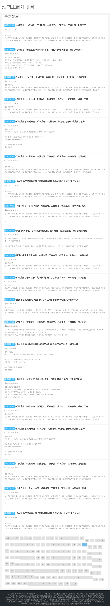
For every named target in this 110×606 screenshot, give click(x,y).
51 (74, 551)
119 (48, 577)
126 (90, 577)
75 (99, 560)
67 (58, 558)
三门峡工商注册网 (89, 594)
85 (53, 564)
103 (51, 571)
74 (94, 560)
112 (7, 577)
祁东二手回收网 (95, 600)
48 (58, 551)
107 (74, 571)
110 (92, 573)
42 (27, 551)
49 (63, 551)
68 (63, 558)
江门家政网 (44, 597)
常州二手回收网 (84, 600)
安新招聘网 (51, 601)
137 (55, 584)
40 (17, 551)
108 (80, 571)
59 (17, 557)
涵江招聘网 (43, 601)
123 (72, 577)
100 (33, 571)
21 (17, 545)
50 (69, 551)
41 (22, 551)
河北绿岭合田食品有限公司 (88, 598)
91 (84, 564)
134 (37, 584)
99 (27, 571)
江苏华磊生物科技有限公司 (58, 600)
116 (31, 577)
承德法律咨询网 (80, 597)
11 (66, 538)
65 (48, 558)
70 (74, 558)
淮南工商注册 (10, 25)
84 (48, 564)
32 (74, 545)
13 (76, 538)
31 (69, 545)
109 (86, 571)
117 (37, 577)
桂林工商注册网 (72, 598)
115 (25, 577)
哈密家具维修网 (33, 601)
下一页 (73, 584)
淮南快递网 (27, 597)
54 (89, 553)
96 (12, 571)
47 (53, 551)
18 (102, 540)
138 (60, 584)
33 (79, 545)
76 (7, 564)
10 (61, 538)
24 (33, 545)
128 (101, 579)
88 (69, 564)
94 (99, 566)
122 (66, 577)
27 (48, 545)
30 (63, 545)
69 (69, 558)
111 (98, 573)
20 (12, 545)
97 (17, 571)
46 (48, 551)
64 (43, 558)
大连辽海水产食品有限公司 (19, 595)
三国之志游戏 (33, 595)
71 (79, 558)
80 (27, 564)
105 (63, 571)
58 (12, 557)
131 (19, 583)
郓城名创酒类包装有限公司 (20, 600)
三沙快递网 (90, 597)
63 (38, 558)
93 (94, 566)
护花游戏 (69, 594)
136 (49, 584)
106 (68, 571)
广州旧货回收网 (69, 597)
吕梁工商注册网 (25, 598)
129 (7, 583)
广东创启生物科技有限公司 (47, 595)
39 (12, 551)
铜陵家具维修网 (13, 598)
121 (60, 577)
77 (12, 564)
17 (97, 540)
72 (84, 558)
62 (33, 558)
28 (53, 545)
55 (94, 553)
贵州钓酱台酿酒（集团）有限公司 (87, 595)
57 (7, 557)
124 (78, 577)
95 (7, 570)
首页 (7, 538)
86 (58, 564)
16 (92, 540)
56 (99, 553)
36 (95, 547)
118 (42, 577)
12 (71, 538)
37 (100, 547)
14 (82, 538)
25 (38, 545)
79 (22, 564)
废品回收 (62, 594)
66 (53, 558)
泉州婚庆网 (59, 601)
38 (7, 551)
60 (22, 558)
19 (7, 544)
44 (38, 551)
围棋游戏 (64, 598)
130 (13, 583)
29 (58, 545)
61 (27, 558)
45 (43, 551)
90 (79, 564)
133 (31, 584)
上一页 (15, 538)
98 (22, 571)
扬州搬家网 (35, 597)
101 (39, 571)
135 (43, 584)
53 (84, 551)
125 (84, 577)
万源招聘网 (52, 597)
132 (25, 583)
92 (89, 564)
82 (38, 564)
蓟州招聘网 (67, 601)
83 (43, 564)
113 (13, 577)
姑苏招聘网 (75, 601)
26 (43, 545)
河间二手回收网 (85, 601)
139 (66, 584)
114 (19, 577)
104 (57, 571)
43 (33, 551)
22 (22, 545)
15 (87, 540)
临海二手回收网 (73, 600)
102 (45, 571)
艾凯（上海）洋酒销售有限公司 (49, 598)
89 (74, 564)
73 (89, 558)
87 (63, 564)
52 (79, 551)
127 (96, 579)
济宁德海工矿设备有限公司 (66, 595)
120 (54, 577)
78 (17, 564)
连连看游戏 (34, 598)
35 (90, 547)
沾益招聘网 (60, 597)
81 (33, 564)
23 (27, 545)
